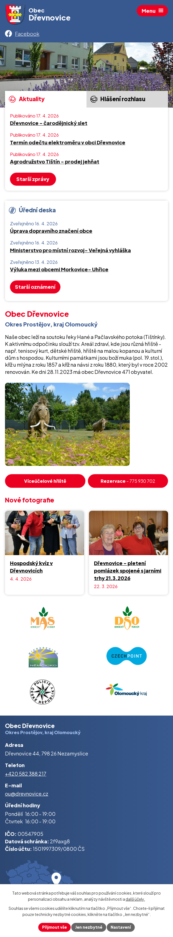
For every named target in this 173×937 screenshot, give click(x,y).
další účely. (135, 899)
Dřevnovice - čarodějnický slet (48, 123)
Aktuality (26, 99)
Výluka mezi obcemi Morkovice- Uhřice (59, 269)
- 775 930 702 (128, 481)
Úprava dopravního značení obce (51, 231)
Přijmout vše (54, 927)
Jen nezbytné (88, 927)
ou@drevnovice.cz (26, 793)
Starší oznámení (35, 287)
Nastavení (121, 927)
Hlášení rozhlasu (117, 99)
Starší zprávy (32, 179)
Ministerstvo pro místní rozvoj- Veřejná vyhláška (70, 250)
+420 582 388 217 (25, 773)
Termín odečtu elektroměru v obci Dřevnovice (67, 142)
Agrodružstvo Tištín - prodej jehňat (54, 162)
